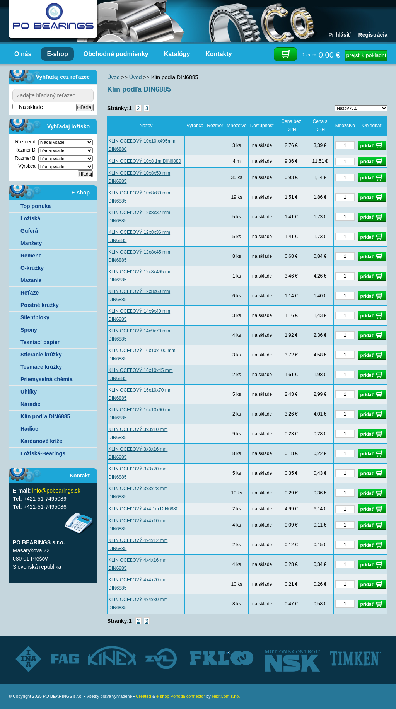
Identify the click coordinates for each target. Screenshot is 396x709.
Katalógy (177, 54)
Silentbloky (35, 317)
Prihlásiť (339, 35)
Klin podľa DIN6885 (45, 416)
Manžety (31, 243)
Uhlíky (28, 392)
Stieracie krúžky (41, 354)
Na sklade (27, 107)
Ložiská (30, 218)
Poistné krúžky (39, 305)
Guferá (29, 231)
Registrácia (372, 35)
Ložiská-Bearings (42, 453)
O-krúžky (32, 268)
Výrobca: (28, 166)
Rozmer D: (26, 150)
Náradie (30, 404)
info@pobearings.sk (56, 490)
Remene (30, 255)
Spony (28, 330)
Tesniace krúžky (41, 367)
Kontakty (218, 54)
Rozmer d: (26, 142)
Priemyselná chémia (46, 379)
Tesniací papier (40, 342)
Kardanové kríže (41, 441)
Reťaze (29, 293)
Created (143, 696)
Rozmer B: (26, 158)
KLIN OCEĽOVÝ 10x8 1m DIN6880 (144, 161)
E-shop (57, 54)
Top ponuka (35, 206)
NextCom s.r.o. (226, 696)
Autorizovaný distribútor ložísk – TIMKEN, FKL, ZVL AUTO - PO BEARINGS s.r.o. (53, 19)
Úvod (113, 77)
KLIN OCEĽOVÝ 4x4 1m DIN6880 (143, 508)
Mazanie (30, 280)
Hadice (29, 429)
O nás (22, 54)
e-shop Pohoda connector (180, 696)
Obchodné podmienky (116, 54)
